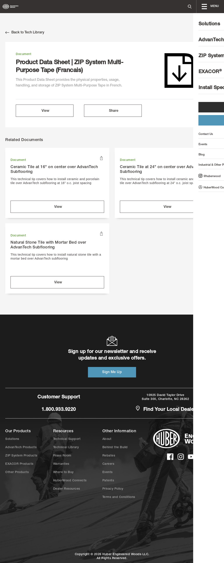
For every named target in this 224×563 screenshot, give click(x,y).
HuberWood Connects (70, 480)
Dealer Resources (66, 489)
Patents (108, 480)
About (107, 439)
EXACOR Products (19, 464)
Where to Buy (63, 472)
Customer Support (58, 397)
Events (107, 472)
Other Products (17, 472)
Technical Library (66, 447)
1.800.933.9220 (59, 409)
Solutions (12, 439)
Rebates (108, 455)
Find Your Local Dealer (165, 409)
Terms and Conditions (118, 497)
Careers (108, 464)
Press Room (62, 455)
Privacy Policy (112, 489)
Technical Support (67, 439)
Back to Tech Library (24, 32)
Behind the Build (115, 447)
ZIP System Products (21, 455)
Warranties (61, 464)
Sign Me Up (112, 372)
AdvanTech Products (21, 447)
